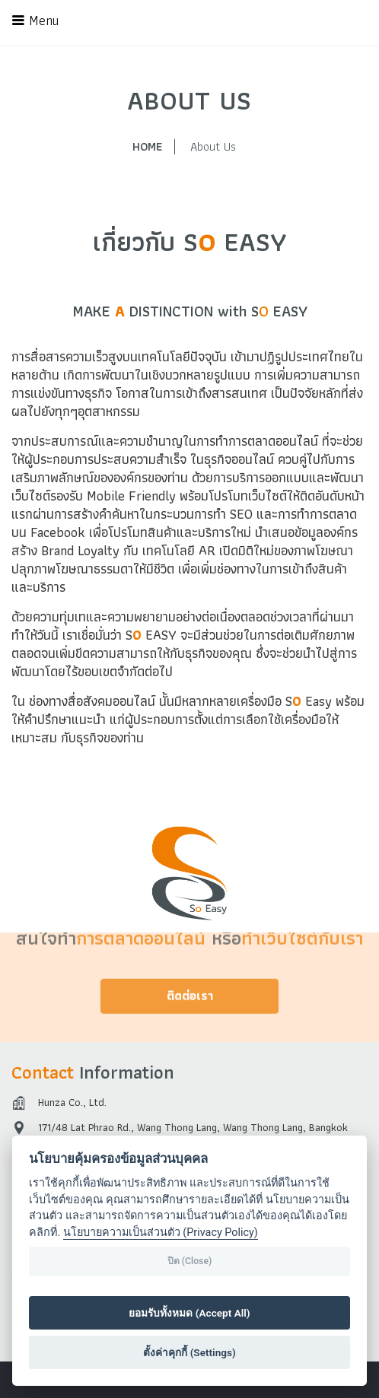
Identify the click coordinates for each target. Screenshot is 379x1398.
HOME (147, 146)
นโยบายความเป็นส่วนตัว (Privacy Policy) (160, 1232)
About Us (213, 146)
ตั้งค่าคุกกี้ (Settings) (189, 1352)
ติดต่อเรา (190, 977)
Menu (35, 20)
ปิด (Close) (189, 1261)
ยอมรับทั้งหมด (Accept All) (189, 1313)
